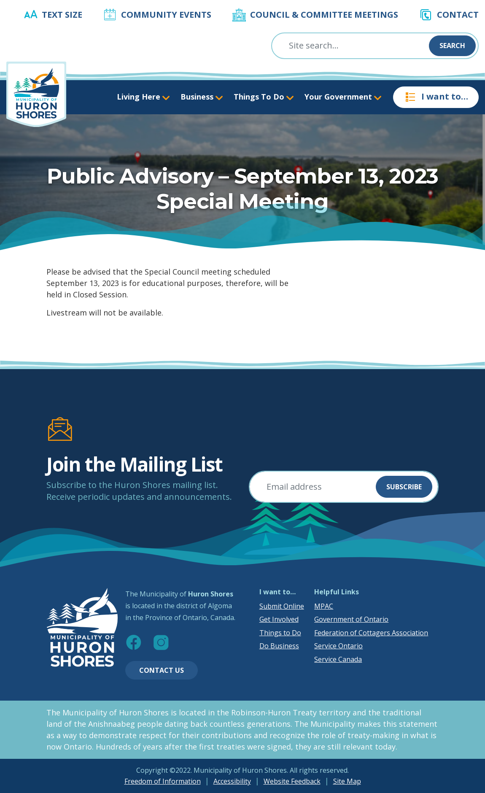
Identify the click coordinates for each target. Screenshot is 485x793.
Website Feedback (292, 781)
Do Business (279, 645)
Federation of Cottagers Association (371, 632)
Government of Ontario (351, 619)
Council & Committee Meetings (324, 14)
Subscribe (404, 486)
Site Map (347, 781)
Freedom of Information (162, 781)
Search (452, 45)
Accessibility (232, 781)
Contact (458, 14)
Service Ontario (338, 645)
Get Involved (279, 619)
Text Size (62, 14)
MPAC (323, 606)
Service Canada (338, 659)
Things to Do (280, 632)
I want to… (436, 97)
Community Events (166, 14)
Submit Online (281, 606)
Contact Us (161, 670)
